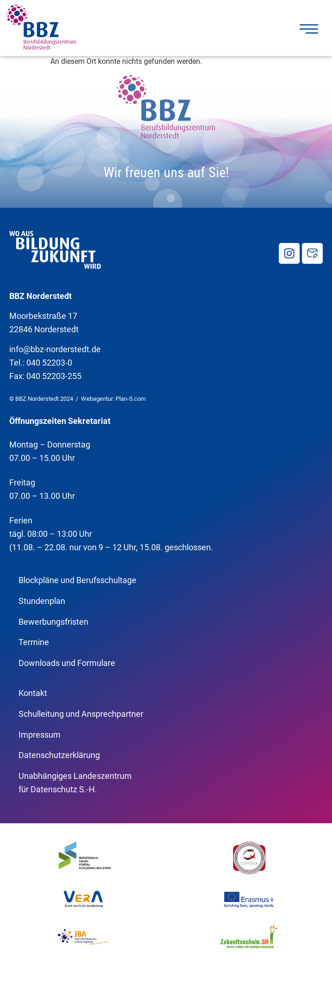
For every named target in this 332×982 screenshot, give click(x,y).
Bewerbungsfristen (53, 622)
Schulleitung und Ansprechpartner (80, 714)
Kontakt (32, 693)
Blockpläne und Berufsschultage (77, 580)
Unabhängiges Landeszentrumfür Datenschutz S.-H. (75, 782)
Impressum (39, 735)
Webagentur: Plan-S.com (113, 398)
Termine (33, 642)
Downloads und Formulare (66, 663)
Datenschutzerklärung (59, 755)
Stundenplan (41, 601)
